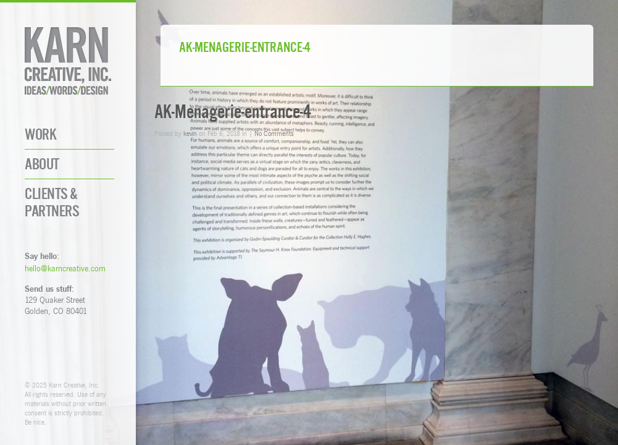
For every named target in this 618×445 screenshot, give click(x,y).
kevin (190, 133)
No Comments (274, 133)
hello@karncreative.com (65, 268)
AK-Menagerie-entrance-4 (232, 111)
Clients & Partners (52, 202)
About (42, 164)
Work (40, 134)
